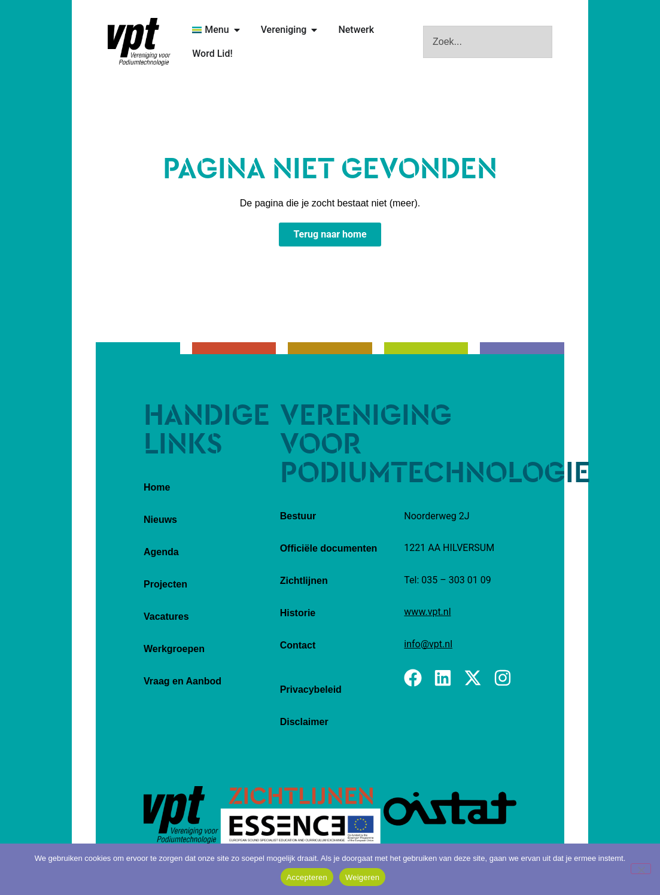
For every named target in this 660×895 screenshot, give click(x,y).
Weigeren (362, 877)
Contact (298, 645)
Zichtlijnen (304, 581)
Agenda (161, 552)
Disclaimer (304, 722)
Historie (298, 613)
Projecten (165, 584)
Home (157, 487)
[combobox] (487, 42)
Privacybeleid (311, 689)
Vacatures (166, 616)
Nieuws (160, 520)
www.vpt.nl (427, 611)
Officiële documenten (329, 548)
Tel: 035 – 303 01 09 (447, 580)
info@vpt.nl (428, 644)
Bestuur (298, 516)
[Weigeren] (641, 868)
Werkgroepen (174, 649)
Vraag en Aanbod (182, 681)
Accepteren (307, 877)
